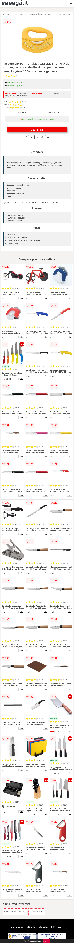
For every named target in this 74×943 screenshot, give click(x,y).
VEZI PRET (37, 129)
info (21, 298)
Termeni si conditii (16, 927)
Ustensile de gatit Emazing (40, 14)
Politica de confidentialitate (38, 927)
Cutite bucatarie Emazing (62, 14)
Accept (46, 941)
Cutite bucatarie (21, 14)
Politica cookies (57, 927)
